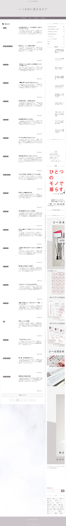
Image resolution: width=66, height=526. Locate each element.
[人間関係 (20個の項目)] (61, 505)
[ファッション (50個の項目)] (60, 501)
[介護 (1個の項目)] (62, 513)
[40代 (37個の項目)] (55, 505)
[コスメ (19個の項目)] (49, 507)
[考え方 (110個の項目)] (62, 499)
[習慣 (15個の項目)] (62, 507)
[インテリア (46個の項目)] (61, 503)
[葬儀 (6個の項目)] (56, 513)
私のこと (56, 41)
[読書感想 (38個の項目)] (50, 505)
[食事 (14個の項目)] (55, 509)
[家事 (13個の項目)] (61, 511)
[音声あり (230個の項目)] (49, 499)
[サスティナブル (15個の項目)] (56, 507)
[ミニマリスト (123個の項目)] (56, 499)
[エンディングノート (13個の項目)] (52, 511)
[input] (54, 491)
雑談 (56, 43)
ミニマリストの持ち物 (56, 39)
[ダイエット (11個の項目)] (50, 513)
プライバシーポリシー (33, 519)
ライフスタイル (56, 36)
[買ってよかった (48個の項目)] (51, 503)
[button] (63, 491)
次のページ (22, 395)
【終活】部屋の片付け (56, 26)
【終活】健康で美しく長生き (56, 29)
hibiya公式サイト (50, 487)
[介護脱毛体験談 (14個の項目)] (61, 509)
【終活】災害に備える (56, 34)
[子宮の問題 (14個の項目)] (50, 509)
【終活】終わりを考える (56, 31)
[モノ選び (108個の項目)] (51, 501)
